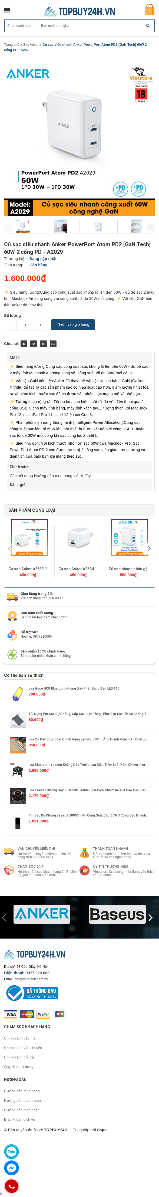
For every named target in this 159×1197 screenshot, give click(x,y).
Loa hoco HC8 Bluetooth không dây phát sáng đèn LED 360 (74, 688)
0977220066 (42, 636)
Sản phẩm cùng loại (31, 510)
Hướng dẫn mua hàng (22, 1091)
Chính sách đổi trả (19, 1057)
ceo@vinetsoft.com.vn (31, 979)
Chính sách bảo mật (20, 1038)
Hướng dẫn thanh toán (22, 1100)
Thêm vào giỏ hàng (73, 324)
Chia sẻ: (11, 344)
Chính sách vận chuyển (23, 1048)
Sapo (102, 1130)
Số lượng (12, 315)
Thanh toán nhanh (110, 849)
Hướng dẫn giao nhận (21, 1110)
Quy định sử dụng (19, 1067)
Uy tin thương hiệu (110, 866)
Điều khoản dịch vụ (19, 1119)
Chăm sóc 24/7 (30, 866)
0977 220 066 (38, 973)
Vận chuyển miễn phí (36, 849)
